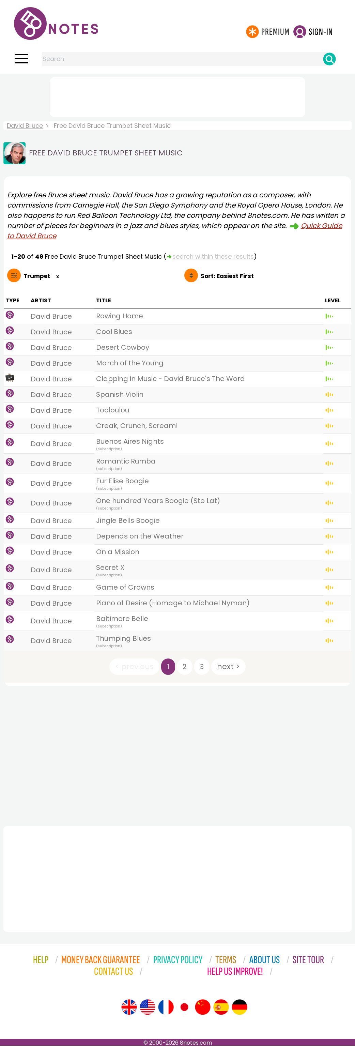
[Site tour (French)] (165, 1007)
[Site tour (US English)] (147, 1007)
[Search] (329, 58)
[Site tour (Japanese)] (184, 1007)
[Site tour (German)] (239, 1007)
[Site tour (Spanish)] (221, 1007)
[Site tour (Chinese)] (202, 1007)
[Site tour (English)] (129, 1007)
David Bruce (25, 125)
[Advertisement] (177, 95)
